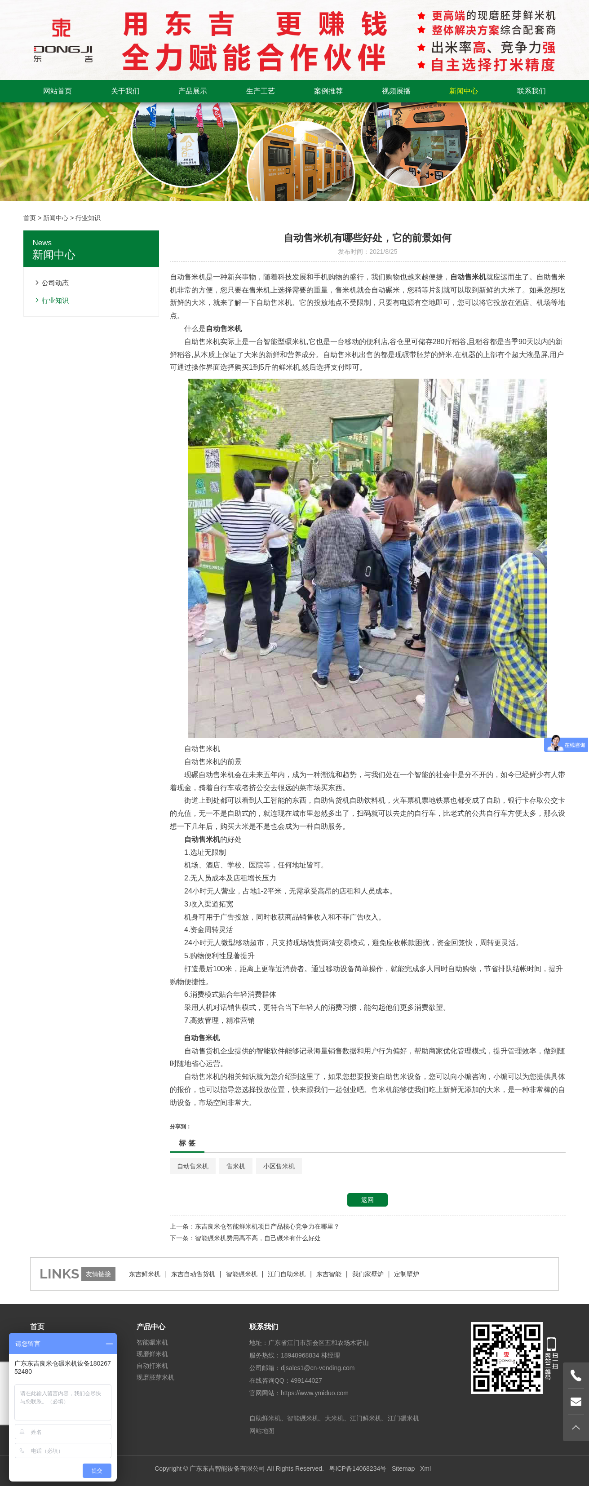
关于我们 (125, 91)
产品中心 (151, 1327)
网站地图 (262, 1430)
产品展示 (192, 91)
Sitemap (403, 1468)
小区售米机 (279, 1166)
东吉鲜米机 (144, 1274)
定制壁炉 (406, 1274)
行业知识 (88, 217)
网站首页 (57, 91)
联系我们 (531, 91)
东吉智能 (328, 1274)
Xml (425, 1468)
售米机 (235, 1166)
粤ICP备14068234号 (358, 1468)
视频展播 (396, 91)
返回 (367, 1199)
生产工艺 (260, 91)
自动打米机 (152, 1365)
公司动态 (55, 283)
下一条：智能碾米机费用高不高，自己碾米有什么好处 (245, 1238)
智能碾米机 (241, 1274)
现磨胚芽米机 (155, 1377)
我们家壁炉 (368, 1274)
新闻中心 (463, 91)
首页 (29, 217)
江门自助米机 (287, 1274)
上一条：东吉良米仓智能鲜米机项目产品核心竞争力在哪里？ (255, 1226)
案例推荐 (328, 91)
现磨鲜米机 (152, 1354)
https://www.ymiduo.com (315, 1393)
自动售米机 (192, 1166)
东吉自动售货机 (193, 1274)
